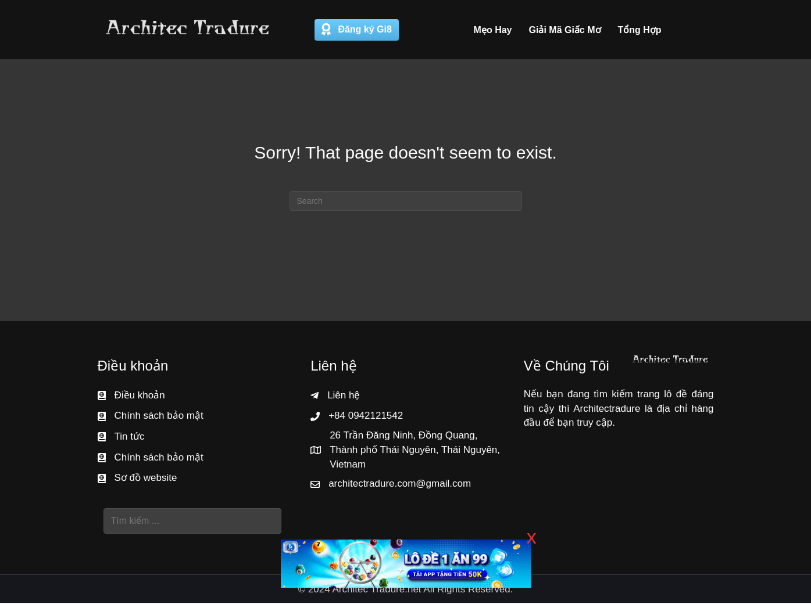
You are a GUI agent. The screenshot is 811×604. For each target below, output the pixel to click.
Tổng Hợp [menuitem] (640, 30)
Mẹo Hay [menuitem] (493, 30)
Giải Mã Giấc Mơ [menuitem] (565, 30)
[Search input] (192, 522)
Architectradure (606, 409)
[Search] (406, 202)
